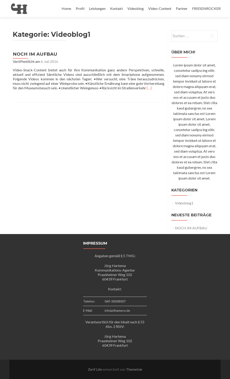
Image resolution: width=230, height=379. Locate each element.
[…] (149, 88)
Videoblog (135, 8)
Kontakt (116, 8)
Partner (182, 8)
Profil (80, 8)
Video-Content (159, 8)
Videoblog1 (184, 203)
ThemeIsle (134, 369)
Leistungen (97, 8)
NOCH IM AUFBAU (35, 54)
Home (66, 8)
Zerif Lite (95, 369)
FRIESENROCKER (206, 8)
